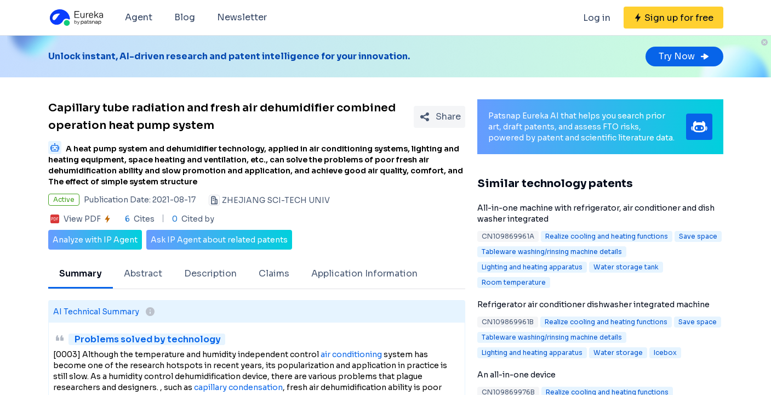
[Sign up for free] (673, 18)
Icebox (665, 352)
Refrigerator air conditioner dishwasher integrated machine (593, 304)
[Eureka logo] (75, 17)
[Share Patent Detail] (439, 117)
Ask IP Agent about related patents (219, 240)
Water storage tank (626, 267)
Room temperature (514, 282)
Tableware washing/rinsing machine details (552, 251)
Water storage (618, 352)
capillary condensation (238, 387)
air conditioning (351, 354)
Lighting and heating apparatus (532, 267)
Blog (184, 17)
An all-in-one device (516, 375)
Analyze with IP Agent (95, 240)
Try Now (684, 56)
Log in (596, 18)
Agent (138, 17)
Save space (698, 236)
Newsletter (242, 17)
